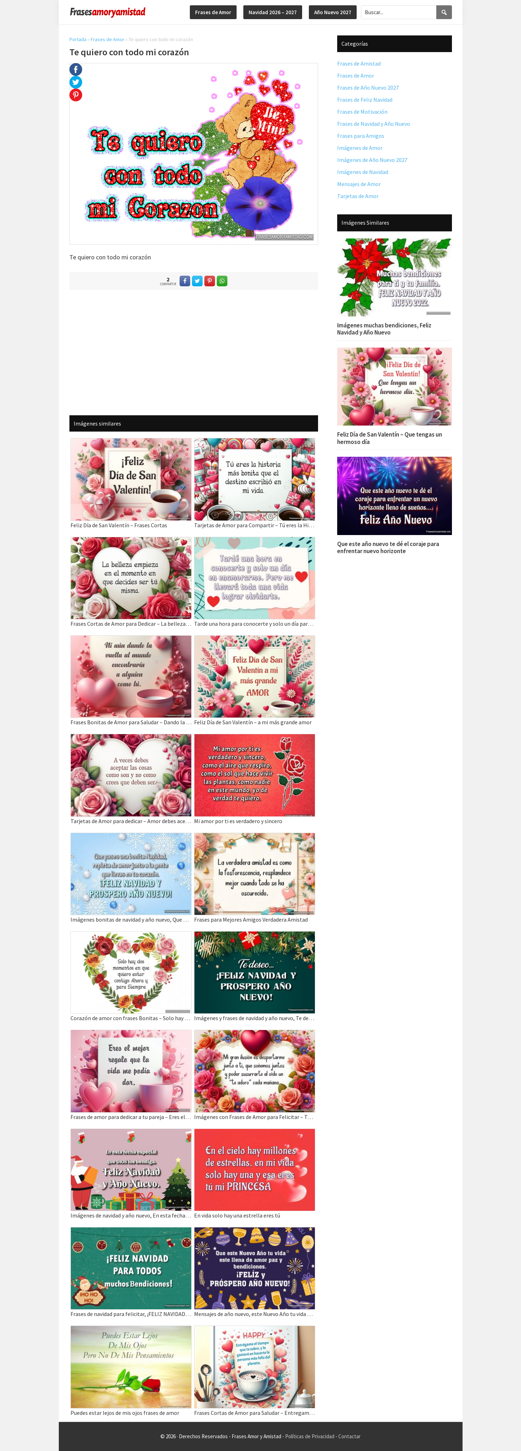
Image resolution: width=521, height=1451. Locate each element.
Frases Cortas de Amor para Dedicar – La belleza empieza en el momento (131, 623)
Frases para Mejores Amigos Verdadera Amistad (251, 919)
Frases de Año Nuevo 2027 (368, 87)
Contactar (349, 1436)
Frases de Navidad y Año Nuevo (373, 123)
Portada (77, 39)
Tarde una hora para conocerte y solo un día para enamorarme (254, 623)
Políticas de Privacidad (309, 1436)
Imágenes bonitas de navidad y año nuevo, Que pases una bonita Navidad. (131, 919)
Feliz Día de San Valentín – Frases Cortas (118, 525)
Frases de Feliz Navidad (364, 99)
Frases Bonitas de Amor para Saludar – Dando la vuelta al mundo (131, 722)
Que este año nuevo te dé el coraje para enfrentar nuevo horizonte (388, 547)
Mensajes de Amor (359, 183)
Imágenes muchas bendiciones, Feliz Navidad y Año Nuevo (384, 328)
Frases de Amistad (359, 63)
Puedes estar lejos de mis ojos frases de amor (124, 1412)
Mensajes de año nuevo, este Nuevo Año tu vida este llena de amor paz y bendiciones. (254, 1313)
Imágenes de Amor (360, 147)
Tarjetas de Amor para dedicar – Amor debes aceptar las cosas (131, 821)
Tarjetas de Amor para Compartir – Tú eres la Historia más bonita (254, 525)
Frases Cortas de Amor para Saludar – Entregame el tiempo (254, 1412)
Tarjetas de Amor (358, 195)
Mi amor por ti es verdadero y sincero (238, 821)
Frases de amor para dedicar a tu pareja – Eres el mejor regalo (131, 1116)
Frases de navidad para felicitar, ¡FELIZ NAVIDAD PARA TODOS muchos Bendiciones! (131, 1313)
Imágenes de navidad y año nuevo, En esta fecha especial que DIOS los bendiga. (131, 1215)
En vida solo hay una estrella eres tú (237, 1215)
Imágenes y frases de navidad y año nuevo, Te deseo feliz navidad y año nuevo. (254, 1018)
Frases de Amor (107, 39)
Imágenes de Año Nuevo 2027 (372, 159)
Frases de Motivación (362, 111)
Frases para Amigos (360, 135)
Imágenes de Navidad (362, 171)
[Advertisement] (193, 352)
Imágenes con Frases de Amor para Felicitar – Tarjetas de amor (254, 1116)
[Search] (444, 12)
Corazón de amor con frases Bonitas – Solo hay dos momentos (131, 1018)
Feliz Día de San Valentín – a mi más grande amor (253, 722)
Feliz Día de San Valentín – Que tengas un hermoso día (389, 438)
